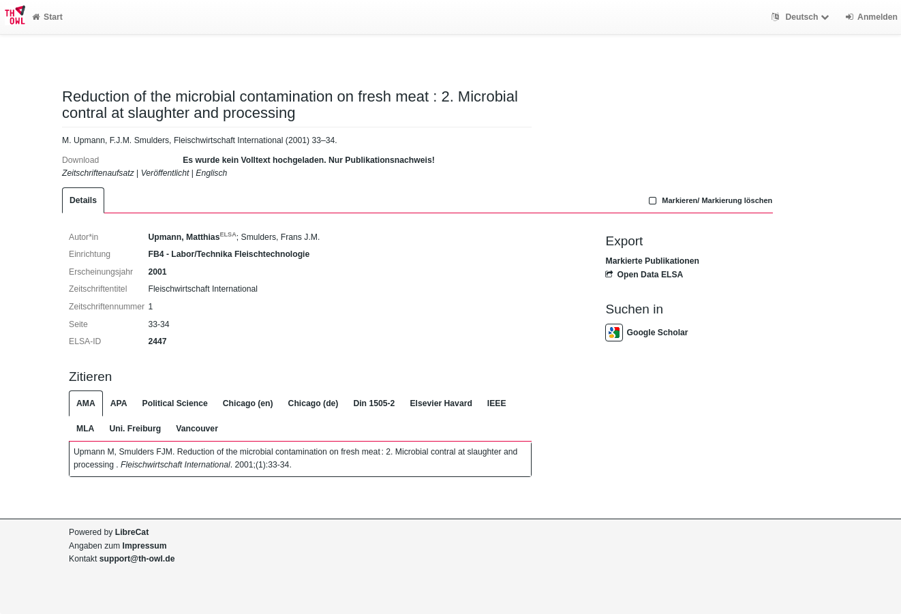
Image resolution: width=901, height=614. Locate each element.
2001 (157, 272)
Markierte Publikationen (652, 261)
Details (83, 200)
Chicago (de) (313, 403)
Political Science (175, 403)
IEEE (496, 403)
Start (47, 17)
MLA (85, 428)
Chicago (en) (248, 403)
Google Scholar (646, 332)
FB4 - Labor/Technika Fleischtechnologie (228, 254)
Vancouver (197, 428)
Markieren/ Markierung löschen (709, 200)
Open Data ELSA (644, 274)
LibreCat (132, 532)
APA (118, 403)
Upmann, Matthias (192, 237)
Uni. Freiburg (135, 428)
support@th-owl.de (137, 559)
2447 (157, 341)
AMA (85, 403)
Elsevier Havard (441, 403)
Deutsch (802, 17)
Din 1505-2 (374, 403)
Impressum (145, 546)
